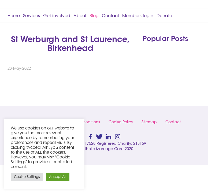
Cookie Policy (121, 122)
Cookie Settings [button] (27, 177)
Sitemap (149, 122)
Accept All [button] (57, 177)
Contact (110, 15)
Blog (94, 15)
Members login (137, 15)
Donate (164, 15)
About (79, 15)
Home (14, 15)
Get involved (56, 15)
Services (31, 15)
